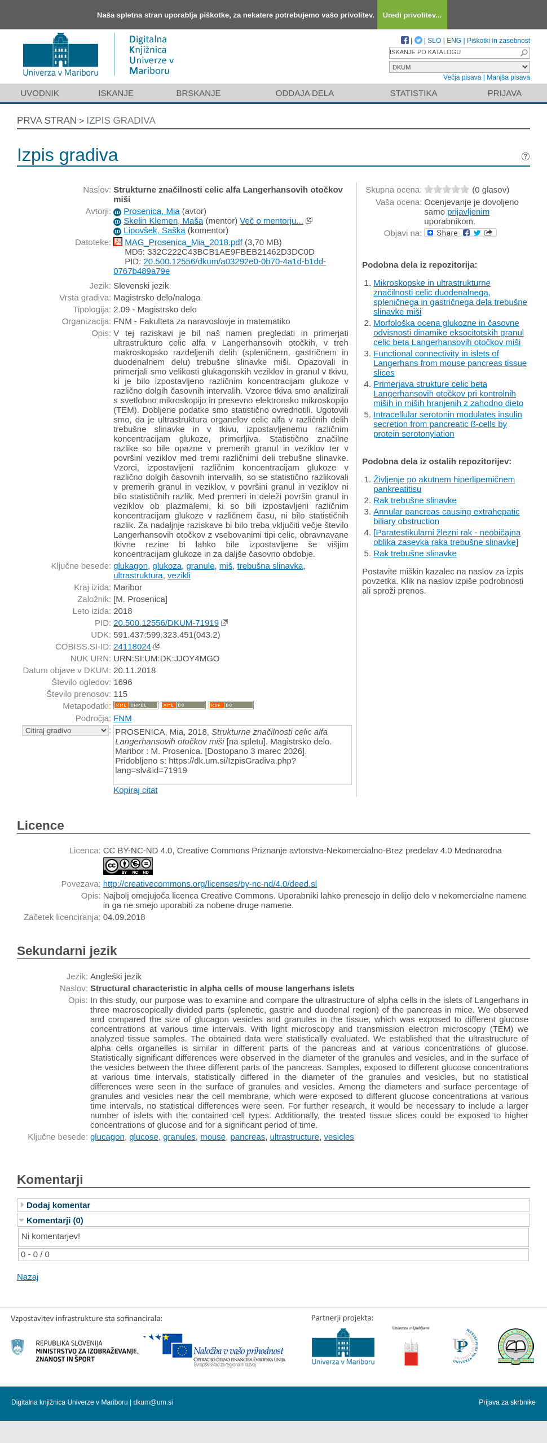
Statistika (414, 93)
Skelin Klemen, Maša (163, 220)
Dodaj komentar (58, 1205)
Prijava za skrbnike (507, 1402)
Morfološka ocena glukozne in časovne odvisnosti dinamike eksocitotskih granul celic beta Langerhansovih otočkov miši (448, 332)
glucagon (107, 1136)
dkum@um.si (153, 1402)
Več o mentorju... (271, 220)
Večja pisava (462, 77)
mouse (213, 1136)
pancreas (248, 1136)
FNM (122, 718)
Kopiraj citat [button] (135, 790)
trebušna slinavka (270, 565)
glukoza (167, 565)
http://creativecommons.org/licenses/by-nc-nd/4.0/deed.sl (210, 883)
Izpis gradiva (121, 120)
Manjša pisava (508, 77)
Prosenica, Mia (151, 211)
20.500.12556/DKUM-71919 (166, 622)
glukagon (130, 565)
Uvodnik (39, 93)
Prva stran (47, 120)
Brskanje (198, 93)
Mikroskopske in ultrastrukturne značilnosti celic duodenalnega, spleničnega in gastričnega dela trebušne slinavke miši (450, 297)
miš (225, 565)
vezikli (179, 575)
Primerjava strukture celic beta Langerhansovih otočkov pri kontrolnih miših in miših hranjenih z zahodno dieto (448, 393)
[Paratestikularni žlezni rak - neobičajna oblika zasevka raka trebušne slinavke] (446, 537)
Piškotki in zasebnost (498, 41)
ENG (454, 41)
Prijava (505, 93)
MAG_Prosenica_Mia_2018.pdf (183, 242)
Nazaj (27, 1276)
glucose (143, 1136)
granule (200, 565)
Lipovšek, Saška (154, 230)
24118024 (132, 646)
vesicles (339, 1136)
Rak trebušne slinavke (415, 500)
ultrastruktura (138, 575)
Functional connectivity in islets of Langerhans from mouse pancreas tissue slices (450, 362)
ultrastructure (295, 1136)
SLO (434, 41)
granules (179, 1136)
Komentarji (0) (55, 1220)
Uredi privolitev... (412, 15)
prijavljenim (468, 211)
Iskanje (116, 93)
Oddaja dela (305, 93)
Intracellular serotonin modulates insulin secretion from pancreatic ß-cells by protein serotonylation (447, 423)
